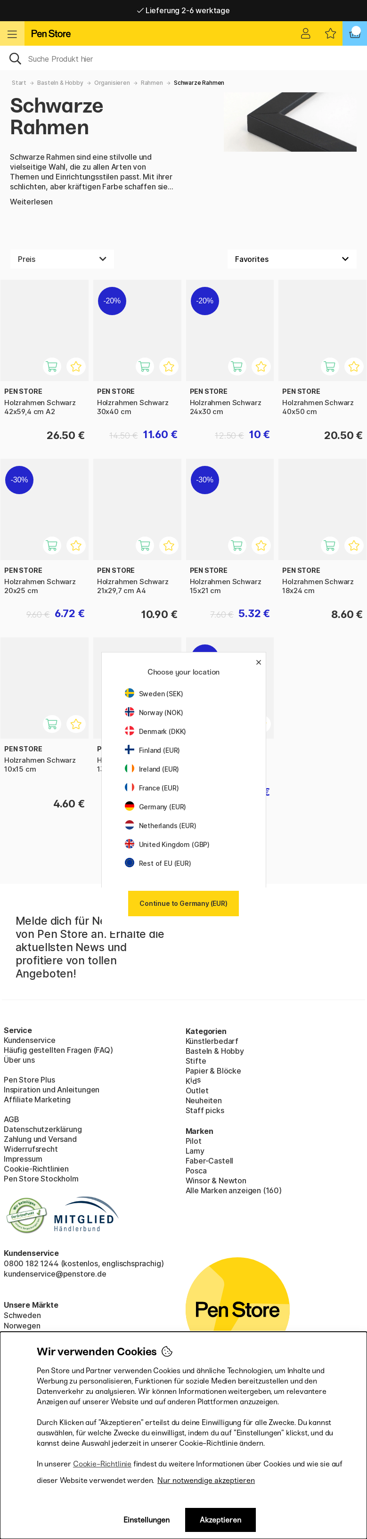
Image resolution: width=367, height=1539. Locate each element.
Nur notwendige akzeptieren (206, 1480)
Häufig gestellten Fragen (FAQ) (58, 1050)
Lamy (195, 1151)
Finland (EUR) (152, 750)
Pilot (194, 1141)
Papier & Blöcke (213, 1070)
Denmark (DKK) (156, 731)
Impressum (23, 1159)
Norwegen (22, 1325)
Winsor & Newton (216, 1180)
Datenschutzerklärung (43, 1129)
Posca (196, 1170)
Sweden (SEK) (154, 694)
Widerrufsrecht (31, 1149)
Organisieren (112, 82)
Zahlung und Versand (40, 1139)
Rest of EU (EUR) (158, 863)
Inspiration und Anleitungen (51, 1089)
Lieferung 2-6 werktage (183, 10)
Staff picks (205, 1110)
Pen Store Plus (29, 1079)
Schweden (22, 1315)
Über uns (19, 1060)
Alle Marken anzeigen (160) (234, 1190)
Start (19, 82)
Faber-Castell (210, 1160)
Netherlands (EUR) (160, 826)
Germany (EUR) (156, 807)
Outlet (197, 1090)
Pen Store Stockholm (41, 1178)
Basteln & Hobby (60, 82)
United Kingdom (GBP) (167, 844)
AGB (11, 1119)
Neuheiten (204, 1100)
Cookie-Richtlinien (36, 1168)
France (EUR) (152, 788)
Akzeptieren (220, 1519)
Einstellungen (146, 1519)
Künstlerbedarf (212, 1041)
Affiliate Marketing (37, 1099)
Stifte (196, 1061)
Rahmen (152, 82)
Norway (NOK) (154, 712)
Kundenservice (30, 1040)
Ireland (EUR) (152, 769)
